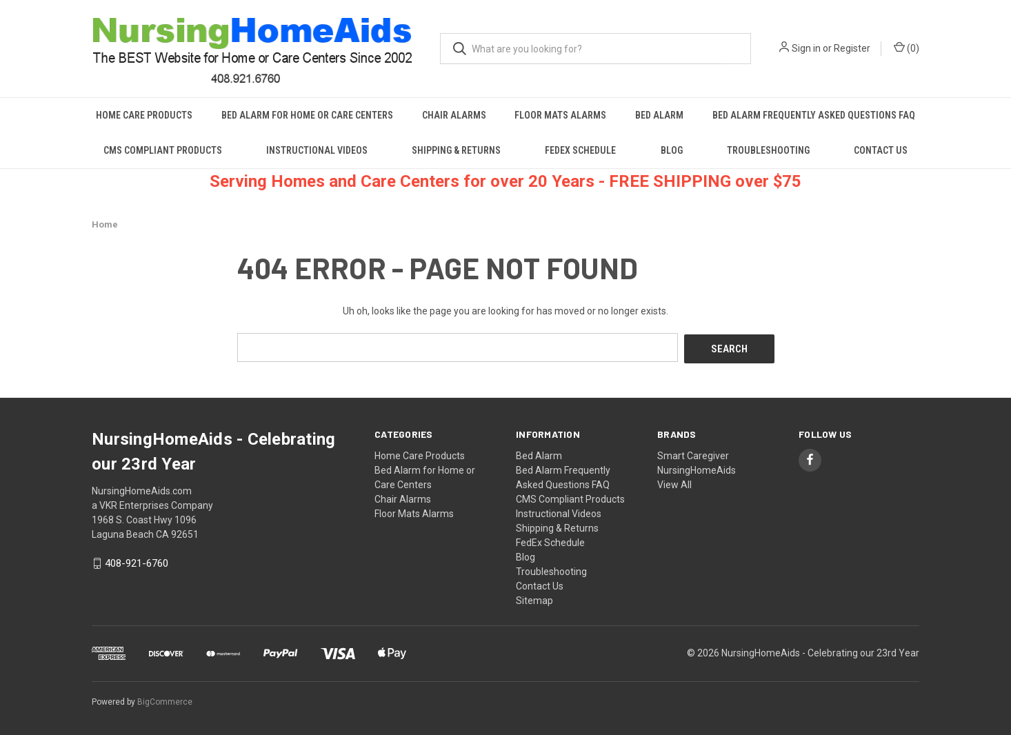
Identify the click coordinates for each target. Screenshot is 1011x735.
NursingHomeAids (696, 468)
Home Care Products (144, 115)
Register (852, 48)
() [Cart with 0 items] (906, 47)
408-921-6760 (136, 562)
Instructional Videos (317, 150)
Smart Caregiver (693, 453)
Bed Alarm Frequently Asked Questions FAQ (813, 115)
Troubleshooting (768, 150)
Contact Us (881, 150)
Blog (672, 150)
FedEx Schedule (580, 150)
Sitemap (534, 598)
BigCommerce (164, 700)
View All (674, 482)
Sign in (806, 48)
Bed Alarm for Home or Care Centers (307, 115)
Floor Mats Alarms (560, 115)
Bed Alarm (659, 115)
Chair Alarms (454, 115)
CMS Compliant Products (162, 150)
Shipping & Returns (456, 150)
